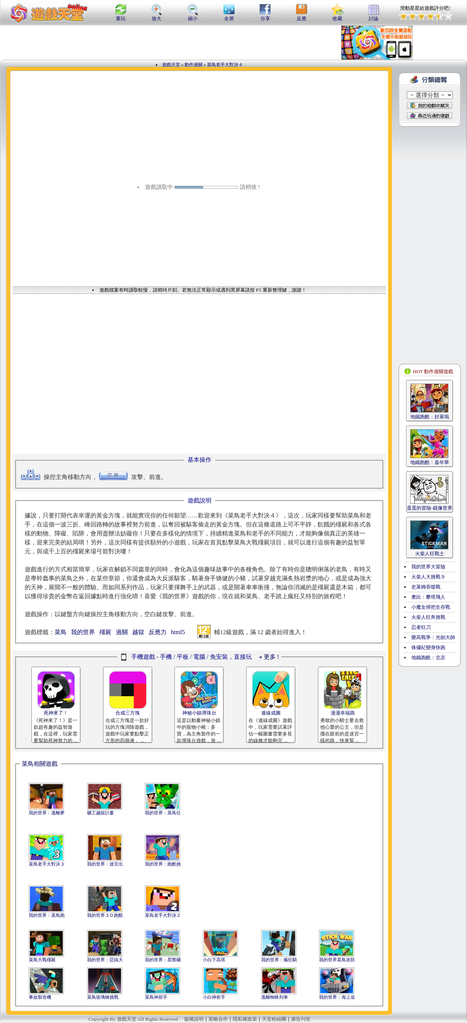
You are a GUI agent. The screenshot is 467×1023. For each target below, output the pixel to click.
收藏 (337, 16)
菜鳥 (61, 632)
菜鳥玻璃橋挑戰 (102, 997)
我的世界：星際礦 (163, 959)
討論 (374, 16)
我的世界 (83, 632)
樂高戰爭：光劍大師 (433, 637)
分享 (265, 16)
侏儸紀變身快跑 (428, 647)
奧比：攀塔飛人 (428, 597)
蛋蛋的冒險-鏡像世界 (429, 508)
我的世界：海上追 (337, 997)
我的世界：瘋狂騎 (279, 959)
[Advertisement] (104, 42)
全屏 (229, 16)
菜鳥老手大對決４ (225, 64)
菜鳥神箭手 (156, 997)
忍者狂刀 (421, 627)
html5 (178, 632)
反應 (301, 16)
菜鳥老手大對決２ (163, 915)
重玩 (120, 16)
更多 (267, 657)
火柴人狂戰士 (429, 553)
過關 (122, 632)
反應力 (158, 632)
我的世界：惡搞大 (105, 959)
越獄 (138, 632)
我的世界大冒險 (428, 566)
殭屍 (105, 632)
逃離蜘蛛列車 (274, 997)
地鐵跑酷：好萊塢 (429, 417)
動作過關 (193, 64)
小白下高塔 (214, 959)
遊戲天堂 (171, 64)
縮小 (192, 16)
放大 (156, 16)
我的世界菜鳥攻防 (337, 959)
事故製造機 (40, 997)
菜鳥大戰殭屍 (42, 959)
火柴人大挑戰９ (428, 577)
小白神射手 (214, 997)
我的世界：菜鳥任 (163, 812)
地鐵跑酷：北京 (428, 657)
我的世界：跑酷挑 (163, 864)
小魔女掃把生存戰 (430, 607)
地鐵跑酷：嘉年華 (429, 462)
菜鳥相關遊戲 (40, 764)
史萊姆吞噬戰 (425, 587)
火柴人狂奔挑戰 (428, 617)
